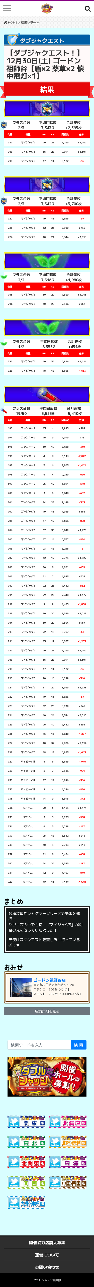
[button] (87, 8)
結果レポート (30, 22)
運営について (47, 1255)
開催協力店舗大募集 (47, 1242)
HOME (12, 22)
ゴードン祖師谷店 (50, 980)
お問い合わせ (47, 1267)
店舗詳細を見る (47, 1010)
